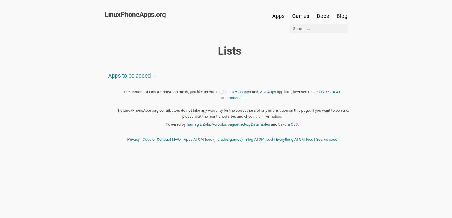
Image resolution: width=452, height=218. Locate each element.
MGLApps (267, 92)
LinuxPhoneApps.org (135, 14)
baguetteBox (238, 124)
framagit (193, 124)
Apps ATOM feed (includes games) (213, 139)
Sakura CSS (288, 124)
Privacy (133, 139)
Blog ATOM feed (259, 139)
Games (300, 16)
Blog (342, 16)
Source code (326, 139)
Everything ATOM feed (294, 139)
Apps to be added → (133, 75)
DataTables (260, 124)
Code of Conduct (157, 139)
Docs (323, 16)
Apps (278, 16)
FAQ (177, 139)
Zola (206, 124)
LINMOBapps (240, 92)
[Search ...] (319, 28)
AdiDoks (219, 124)
